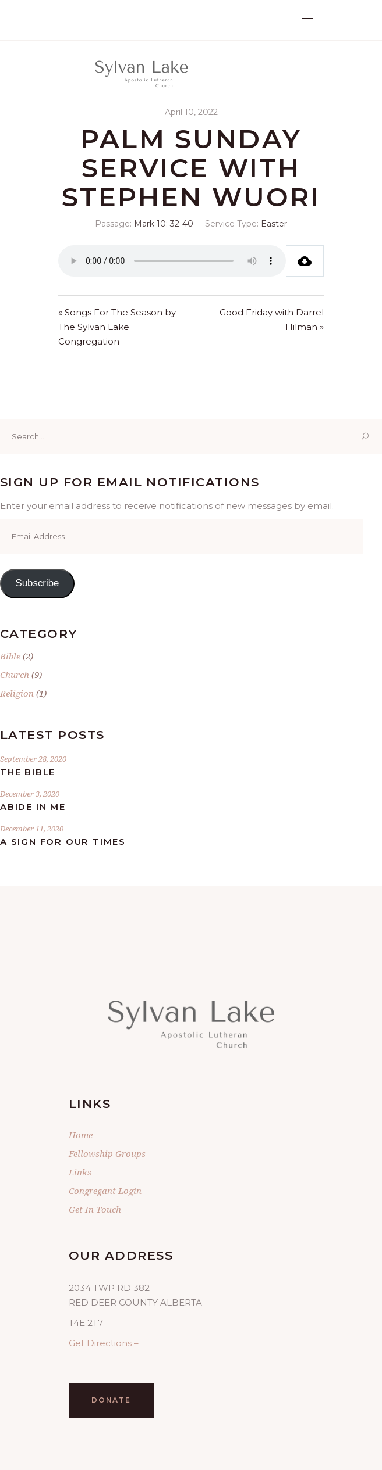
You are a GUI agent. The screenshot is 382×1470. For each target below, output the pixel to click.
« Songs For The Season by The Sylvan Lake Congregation (117, 327)
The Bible (27, 771)
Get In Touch (95, 1209)
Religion (17, 693)
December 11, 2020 (31, 828)
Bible (10, 656)
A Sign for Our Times (63, 841)
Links (80, 1172)
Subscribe (37, 583)
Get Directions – (104, 1343)
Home (81, 1135)
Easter (274, 223)
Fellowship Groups (107, 1153)
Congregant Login (105, 1190)
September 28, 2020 (33, 759)
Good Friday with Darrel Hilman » (272, 319)
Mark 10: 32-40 (163, 223)
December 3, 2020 (29, 793)
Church (14, 674)
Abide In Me (33, 806)
